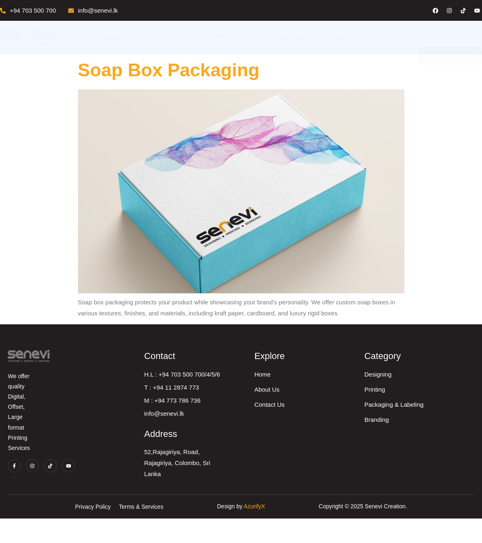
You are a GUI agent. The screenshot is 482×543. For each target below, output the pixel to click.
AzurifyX (254, 531)
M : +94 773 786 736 (255, 416)
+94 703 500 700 (28, 10)
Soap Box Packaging (169, 70)
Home (111, 37)
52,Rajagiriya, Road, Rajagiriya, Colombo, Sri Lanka (270, 473)
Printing (224, 36)
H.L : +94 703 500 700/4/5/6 (265, 390)
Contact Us (362, 420)
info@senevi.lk (93, 10)
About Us (353, 37)
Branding (290, 36)
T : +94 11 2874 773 (254, 403)
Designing (162, 37)
